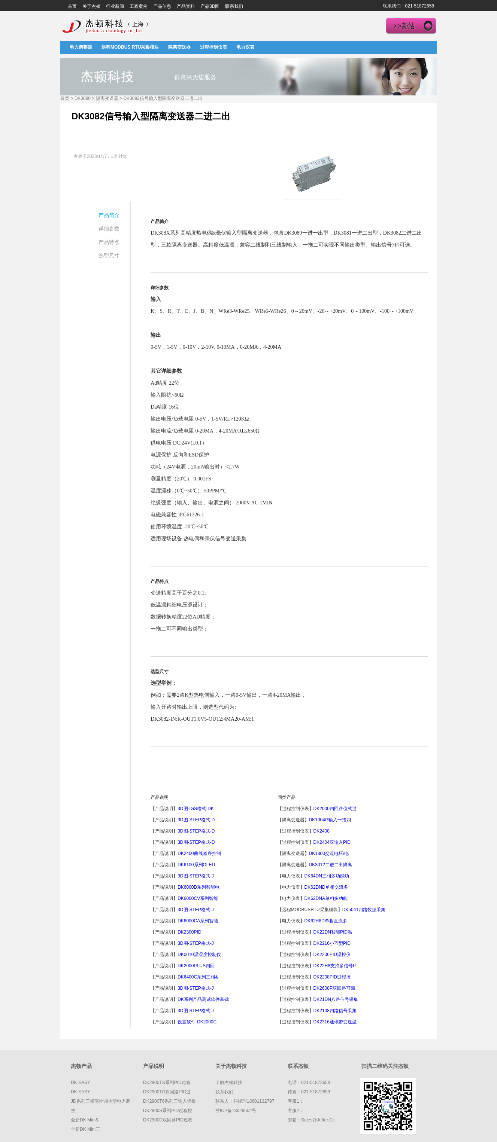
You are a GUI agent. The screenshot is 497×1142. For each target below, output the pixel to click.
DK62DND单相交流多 (326, 887)
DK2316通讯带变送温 (335, 1022)
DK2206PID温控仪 (332, 954)
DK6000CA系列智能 (198, 920)
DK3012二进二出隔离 (330, 864)
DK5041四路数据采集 (363, 909)
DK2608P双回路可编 (334, 988)
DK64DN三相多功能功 (326, 876)
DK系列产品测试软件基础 (203, 999)
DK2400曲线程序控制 (199, 853)
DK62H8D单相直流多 (325, 920)
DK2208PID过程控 (332, 977)
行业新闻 (115, 6)
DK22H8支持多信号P (334, 965)
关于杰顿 (91, 6)
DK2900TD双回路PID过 (167, 1091)
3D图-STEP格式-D (196, 819)
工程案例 (139, 6)
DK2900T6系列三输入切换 (169, 1101)
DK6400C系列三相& (198, 977)
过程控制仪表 (213, 47)
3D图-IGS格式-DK (196, 808)
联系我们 (234, 6)
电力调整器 (81, 47)
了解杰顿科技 (228, 1082)
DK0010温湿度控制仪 (199, 954)
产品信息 (162, 6)
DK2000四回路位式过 (335, 808)
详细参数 (109, 229)
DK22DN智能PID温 (332, 932)
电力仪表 (245, 47)
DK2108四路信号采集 (335, 1010)
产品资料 (186, 6)
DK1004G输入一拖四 (330, 819)
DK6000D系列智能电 (198, 887)
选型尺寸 (109, 256)
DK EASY (80, 1082)
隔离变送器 (179, 47)
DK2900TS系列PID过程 (167, 1082)
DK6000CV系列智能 (198, 898)
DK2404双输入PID (332, 842)
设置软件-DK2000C (197, 1022)
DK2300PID (189, 932)
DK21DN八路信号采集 (335, 999)
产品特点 (109, 242)
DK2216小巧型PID (332, 943)
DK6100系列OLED (196, 864)
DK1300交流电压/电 (329, 853)
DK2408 (322, 831)
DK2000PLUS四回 (196, 965)
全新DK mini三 (85, 1129)
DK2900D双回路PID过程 (168, 1120)
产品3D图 (209, 6)
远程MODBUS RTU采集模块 (130, 47)
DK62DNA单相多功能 (326, 898)
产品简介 (109, 215)
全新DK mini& (85, 1120)
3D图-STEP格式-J (196, 876)
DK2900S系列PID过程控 (167, 1110)
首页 (72, 6)
